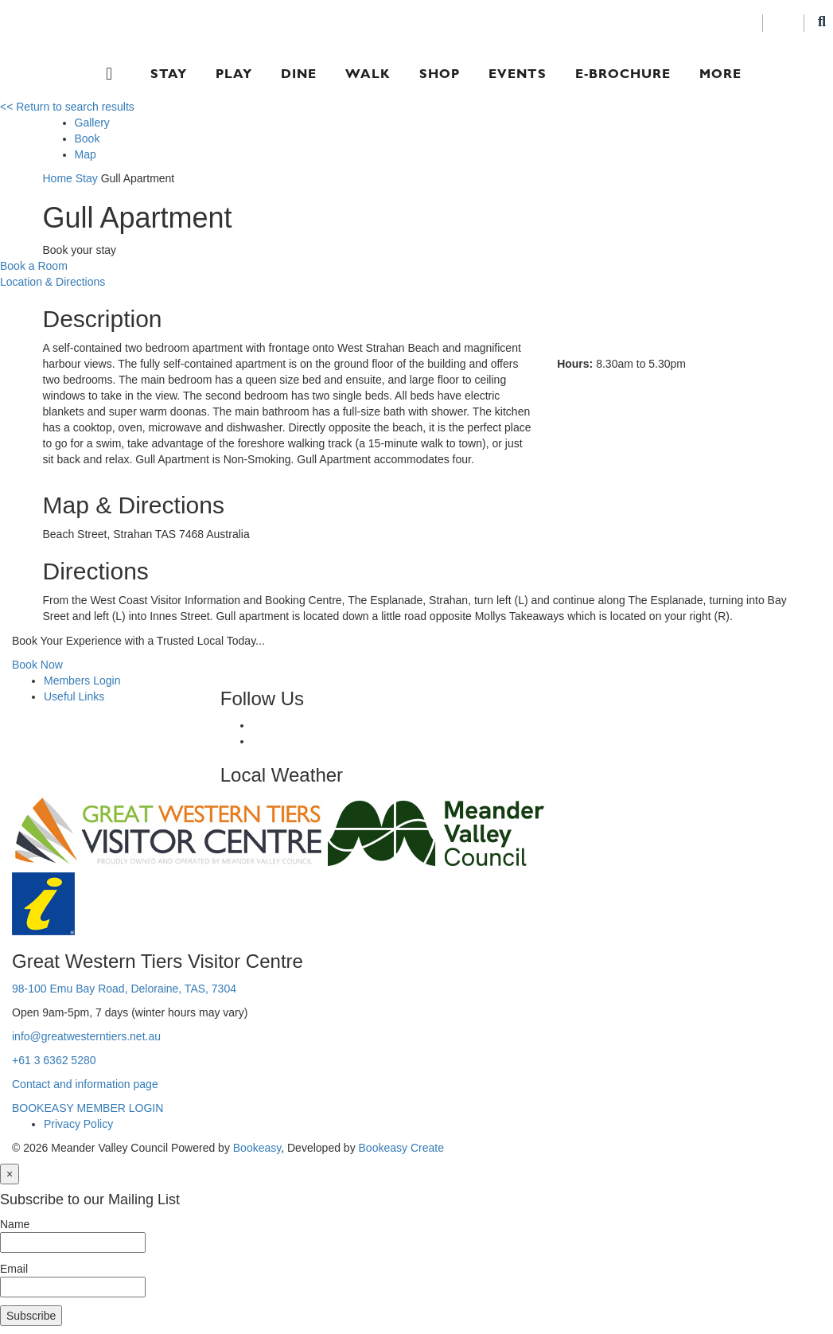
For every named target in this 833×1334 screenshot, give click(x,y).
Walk (368, 73)
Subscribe (31, 1315)
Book (87, 138)
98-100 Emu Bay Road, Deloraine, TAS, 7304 (124, 988)
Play (234, 73)
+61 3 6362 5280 (54, 1060)
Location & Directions (52, 281)
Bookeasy (257, 1147)
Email (14, 1268)
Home (57, 178)
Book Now (37, 664)
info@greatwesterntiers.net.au (86, 1036)
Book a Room (34, 265)
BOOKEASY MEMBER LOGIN (87, 1108)
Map (85, 154)
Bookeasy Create (401, 1147)
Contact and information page (85, 1084)
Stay (168, 73)
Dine (299, 73)
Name (14, 1224)
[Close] (9, 1174)
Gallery (92, 122)
